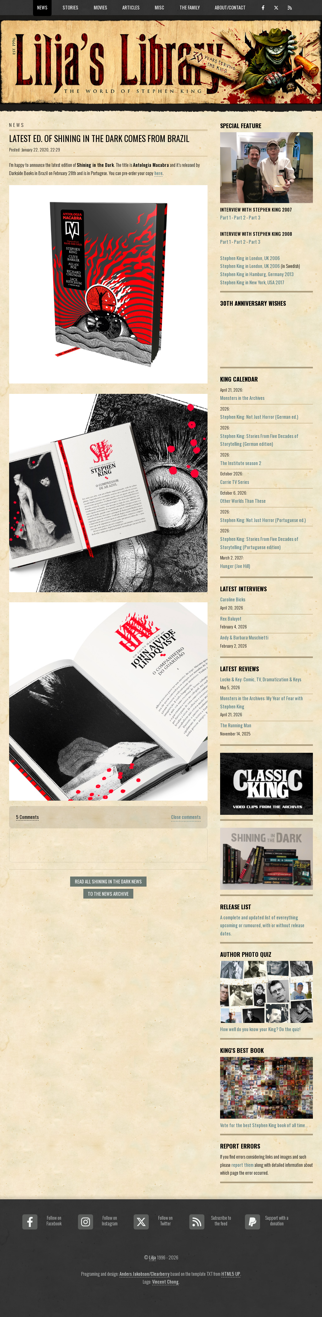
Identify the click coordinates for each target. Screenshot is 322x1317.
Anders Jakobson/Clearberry (144, 1273)
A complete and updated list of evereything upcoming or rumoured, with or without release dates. (262, 925)
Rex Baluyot (231, 618)
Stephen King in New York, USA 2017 (252, 282)
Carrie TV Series (234, 482)
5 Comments (27, 817)
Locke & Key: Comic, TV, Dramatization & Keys (260, 679)
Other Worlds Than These (243, 500)
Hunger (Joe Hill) (235, 566)
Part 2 (240, 217)
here (158, 173)
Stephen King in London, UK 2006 (250, 258)
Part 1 (225, 217)
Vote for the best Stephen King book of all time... (264, 1125)
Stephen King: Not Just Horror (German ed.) (259, 416)
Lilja (152, 1257)
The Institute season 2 (240, 463)
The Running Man (235, 725)
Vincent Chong (165, 1281)
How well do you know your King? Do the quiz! (260, 1029)
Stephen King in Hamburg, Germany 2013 (257, 274)
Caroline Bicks (232, 599)
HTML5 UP (230, 1273)
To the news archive (108, 893)
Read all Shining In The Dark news (108, 881)
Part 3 (254, 217)
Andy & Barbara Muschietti (244, 637)
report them (242, 1164)
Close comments (186, 817)
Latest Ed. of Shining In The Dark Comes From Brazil (99, 138)
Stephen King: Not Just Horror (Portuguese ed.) (263, 520)
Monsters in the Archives (242, 398)
